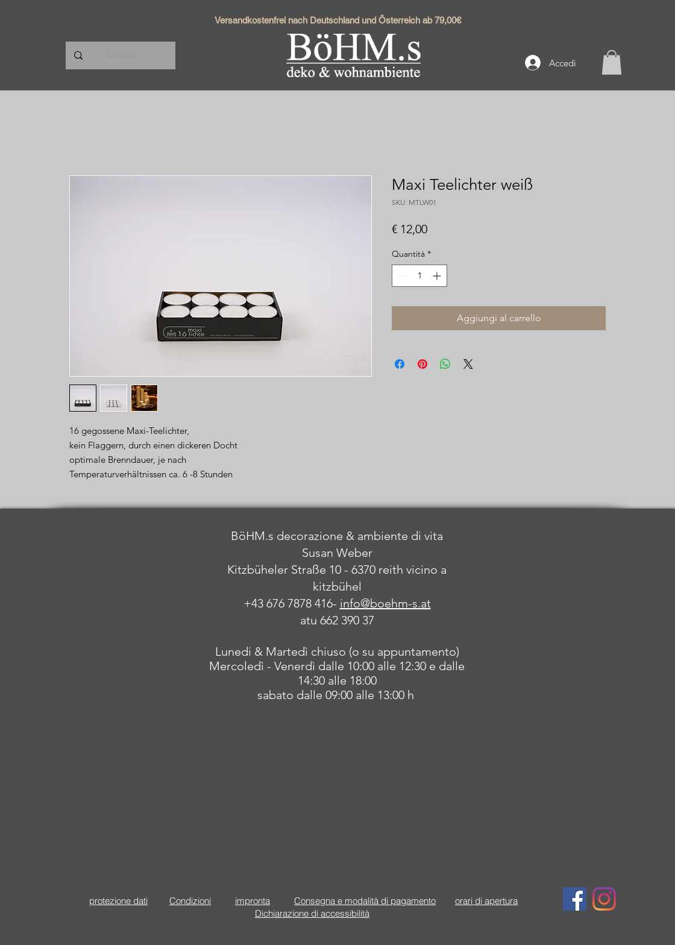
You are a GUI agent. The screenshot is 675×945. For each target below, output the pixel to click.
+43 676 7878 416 (288, 603)
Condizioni (190, 900)
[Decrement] (401, 275)
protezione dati (118, 900)
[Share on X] (468, 364)
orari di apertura (486, 900)
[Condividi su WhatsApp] (445, 364)
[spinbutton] (419, 275)
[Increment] (437, 275)
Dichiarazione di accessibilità (312, 913)
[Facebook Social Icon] (574, 899)
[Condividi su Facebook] (399, 364)
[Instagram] (604, 899)
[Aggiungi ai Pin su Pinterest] (422, 364)
